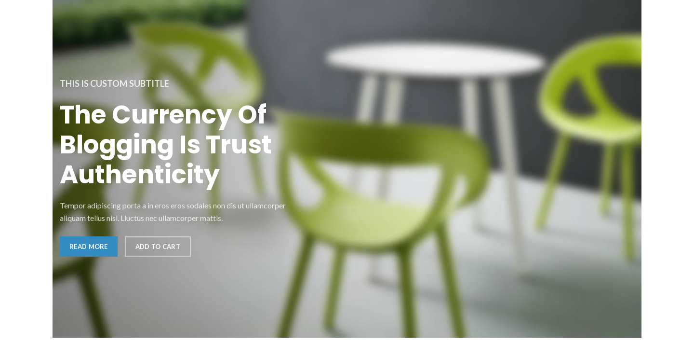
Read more (88, 246)
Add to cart (157, 246)
